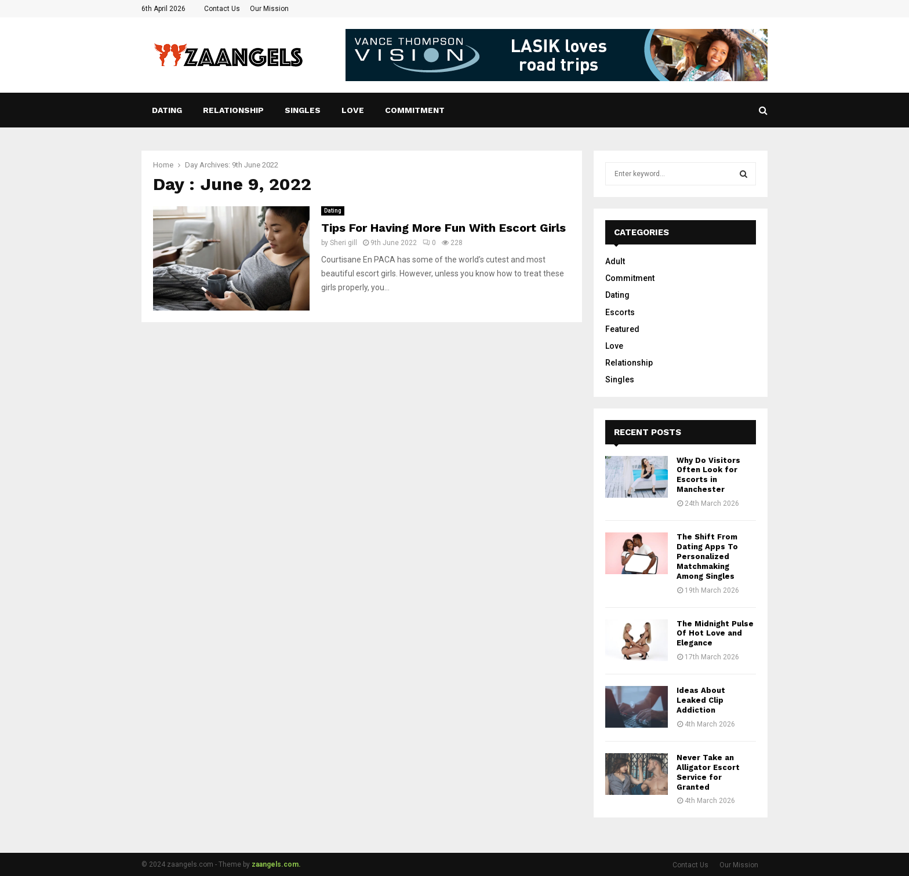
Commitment (415, 110)
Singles (303, 110)
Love (352, 110)
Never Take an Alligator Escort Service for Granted (708, 772)
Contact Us (222, 9)
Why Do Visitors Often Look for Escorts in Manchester (708, 475)
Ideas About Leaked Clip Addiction (701, 700)
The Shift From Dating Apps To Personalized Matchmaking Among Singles (707, 556)
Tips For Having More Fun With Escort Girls (443, 228)
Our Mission (269, 9)
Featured (622, 329)
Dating (167, 110)
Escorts (620, 312)
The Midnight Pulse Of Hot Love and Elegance (715, 633)
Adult (615, 261)
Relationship (233, 110)
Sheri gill (343, 243)
